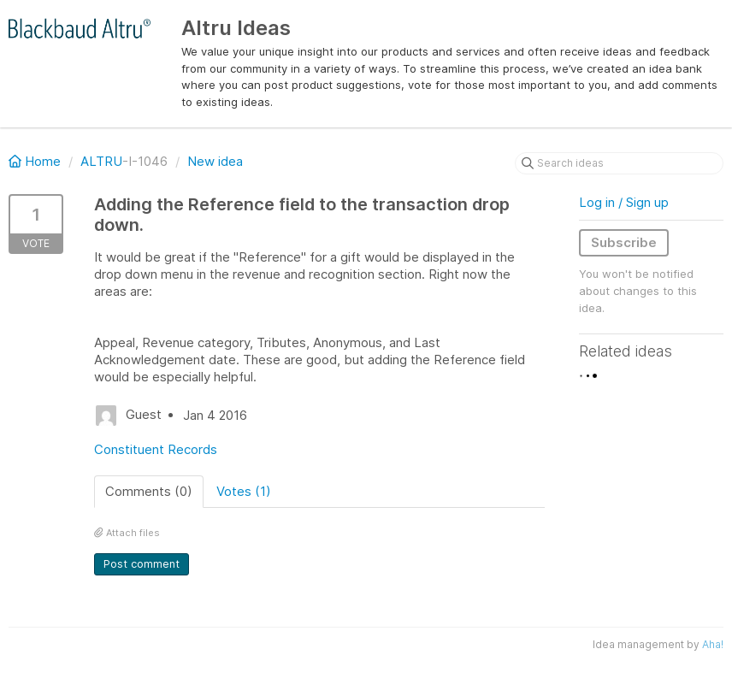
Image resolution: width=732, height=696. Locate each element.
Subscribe (624, 242)
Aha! (712, 644)
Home (36, 161)
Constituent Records (155, 449)
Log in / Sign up (624, 202)
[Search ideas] (619, 163)
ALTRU (101, 161)
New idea (215, 161)
